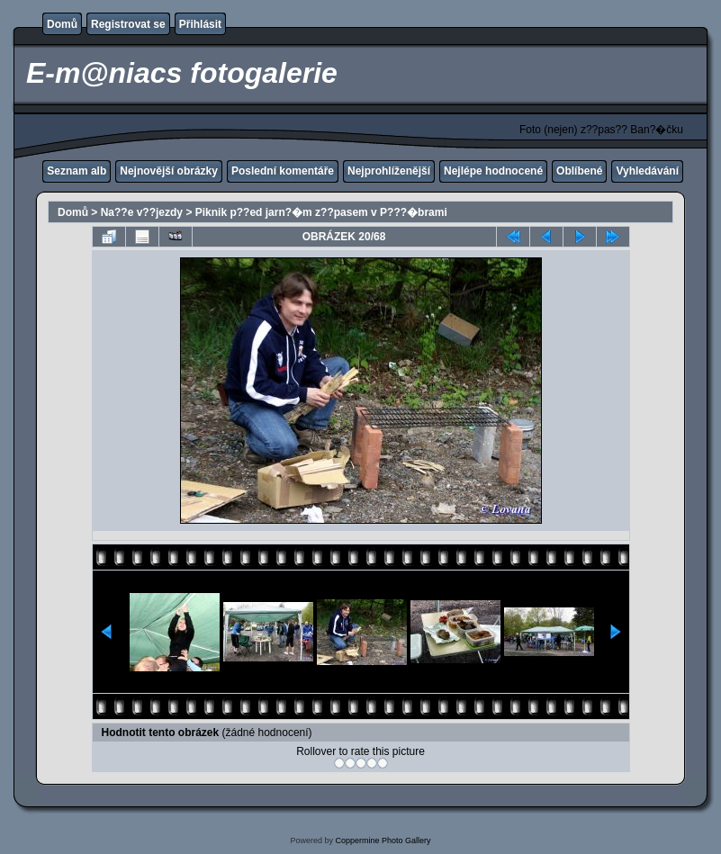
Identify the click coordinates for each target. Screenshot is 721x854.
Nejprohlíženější (388, 171)
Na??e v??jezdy (142, 212)
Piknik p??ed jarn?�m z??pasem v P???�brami (321, 212)
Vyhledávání (647, 171)
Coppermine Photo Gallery (382, 840)
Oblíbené (579, 171)
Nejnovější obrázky (169, 171)
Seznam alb (76, 171)
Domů (62, 24)
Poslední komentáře (282, 171)
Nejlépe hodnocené (493, 171)
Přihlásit (200, 24)
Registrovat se (128, 24)
